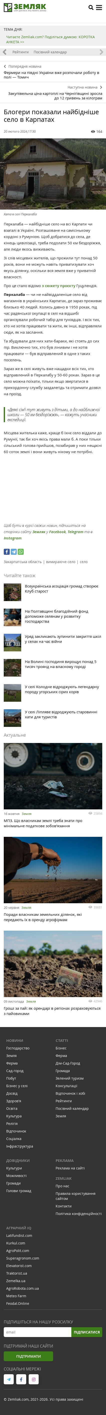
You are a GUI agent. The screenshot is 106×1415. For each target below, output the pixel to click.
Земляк (38, 531)
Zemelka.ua (15, 1280)
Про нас (62, 1186)
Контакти (64, 1206)
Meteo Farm (16, 1295)
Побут (11, 1078)
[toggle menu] (99, 7)
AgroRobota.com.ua (22, 1288)
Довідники (18, 1160)
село (84, 561)
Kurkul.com (15, 1243)
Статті (62, 1040)
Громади (13, 1183)
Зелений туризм (70, 1078)
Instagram (12, 538)
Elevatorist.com (19, 1265)
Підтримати (28, 1356)
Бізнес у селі (17, 1085)
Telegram (75, 531)
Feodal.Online (17, 1303)
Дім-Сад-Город (68, 1063)
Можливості (16, 1175)
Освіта (11, 1108)
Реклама (65, 1160)
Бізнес (61, 1048)
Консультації (66, 1085)
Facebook (57, 531)
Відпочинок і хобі (70, 1093)
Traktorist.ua (16, 1273)
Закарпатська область (23, 561)
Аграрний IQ (18, 1228)
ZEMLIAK (64, 1178)
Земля (26, 813)
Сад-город (14, 1070)
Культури (14, 1168)
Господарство (17, 1048)
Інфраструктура (19, 1146)
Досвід (11, 1093)
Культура (14, 1116)
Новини (14, 1040)
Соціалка (13, 1138)
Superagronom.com (22, 1258)
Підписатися (87, 1332)
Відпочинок (16, 1131)
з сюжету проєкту (58, 285)
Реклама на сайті (70, 1168)
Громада (63, 1070)
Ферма (12, 1063)
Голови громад (18, 1190)
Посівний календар (50, 52)
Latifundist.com (19, 1235)
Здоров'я (13, 1100)
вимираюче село (60, 561)
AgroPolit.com (17, 1250)
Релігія (12, 1123)
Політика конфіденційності (79, 1213)
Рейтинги (20, 52)
